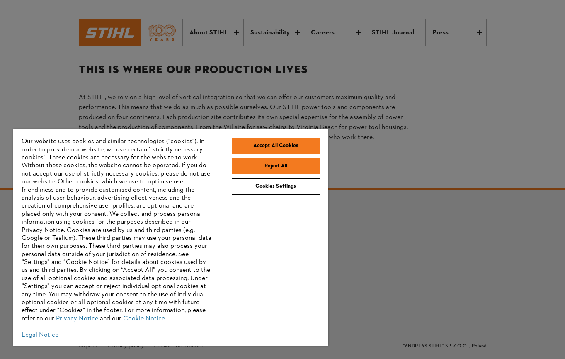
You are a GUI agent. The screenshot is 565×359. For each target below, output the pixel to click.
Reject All (275, 166)
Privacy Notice (77, 318)
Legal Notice (40, 334)
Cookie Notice (144, 318)
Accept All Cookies (275, 145)
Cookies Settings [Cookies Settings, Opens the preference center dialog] (275, 186)
